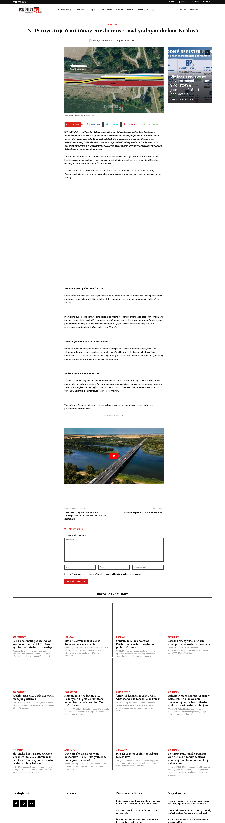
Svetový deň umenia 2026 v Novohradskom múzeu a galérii (188, 786)
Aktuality (173, 603)
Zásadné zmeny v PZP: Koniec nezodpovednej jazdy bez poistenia (189, 608)
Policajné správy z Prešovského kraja (144, 478)
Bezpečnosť (19, 603)
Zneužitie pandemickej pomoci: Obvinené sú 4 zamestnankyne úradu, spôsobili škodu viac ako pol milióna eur (189, 724)
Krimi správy (123, 657)
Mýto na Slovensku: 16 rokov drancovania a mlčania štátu (82, 608)
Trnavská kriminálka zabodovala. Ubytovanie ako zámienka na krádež (138, 662)
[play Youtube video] (114, 422)
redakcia (107, 40)
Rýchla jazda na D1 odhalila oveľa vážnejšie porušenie (33, 662)
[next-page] (207, 52)
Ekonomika (174, 657)
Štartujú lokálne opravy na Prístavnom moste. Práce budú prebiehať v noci (135, 610)
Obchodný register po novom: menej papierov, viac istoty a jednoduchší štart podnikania (190, 91)
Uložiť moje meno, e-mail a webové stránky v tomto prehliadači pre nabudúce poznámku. (104, 540)
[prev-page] (202, 52)
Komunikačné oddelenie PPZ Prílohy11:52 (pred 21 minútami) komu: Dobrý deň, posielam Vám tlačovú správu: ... (84, 666)
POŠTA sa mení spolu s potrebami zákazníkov (137, 720)
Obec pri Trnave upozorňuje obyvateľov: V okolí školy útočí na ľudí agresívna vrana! (85, 722)
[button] (153, 9)
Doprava (112, 24)
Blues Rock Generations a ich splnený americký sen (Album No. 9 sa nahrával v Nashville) (189, 777)
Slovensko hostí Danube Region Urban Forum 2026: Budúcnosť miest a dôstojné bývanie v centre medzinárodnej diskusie (33, 724)
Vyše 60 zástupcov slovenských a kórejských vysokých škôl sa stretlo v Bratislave (85, 481)
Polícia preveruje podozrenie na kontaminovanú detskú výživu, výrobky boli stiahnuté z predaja (32, 610)
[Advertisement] (36, 65)
